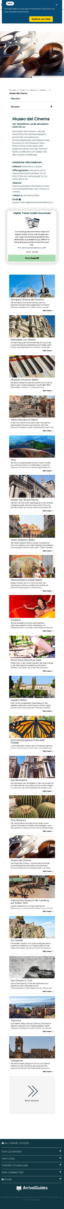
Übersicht (15, 98)
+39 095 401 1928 (30, 195)
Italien (22, 90)
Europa (12, 90)
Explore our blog (41, 19)
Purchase (32, 258)
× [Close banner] (56, 4)
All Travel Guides (15, 1143)
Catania (33, 90)
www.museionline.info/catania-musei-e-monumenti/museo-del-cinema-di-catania (31, 189)
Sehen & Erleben (45, 90)
